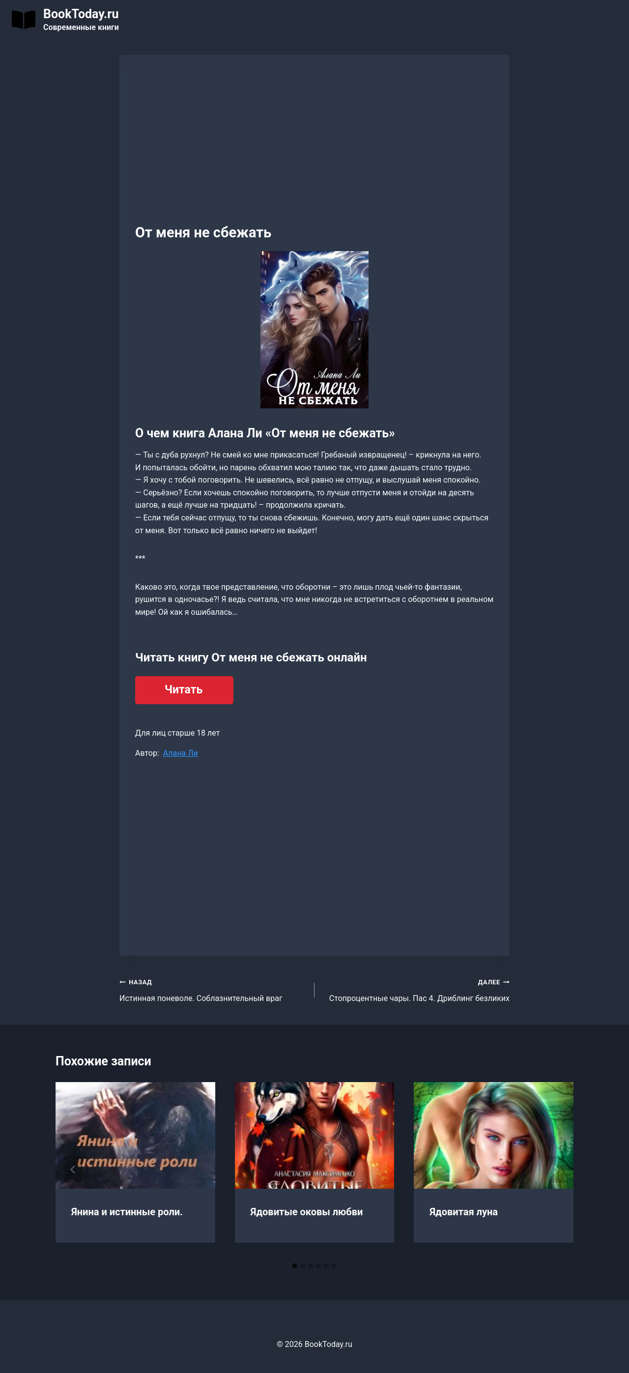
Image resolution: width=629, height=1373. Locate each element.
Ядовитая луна (463, 1212)
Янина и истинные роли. (127, 1212)
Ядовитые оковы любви (307, 1212)
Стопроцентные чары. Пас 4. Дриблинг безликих (416, 989)
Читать (183, 689)
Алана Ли (180, 753)
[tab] (294, 1265)
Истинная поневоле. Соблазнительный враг (213, 989)
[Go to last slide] (73, 1169)
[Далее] (556, 1169)
